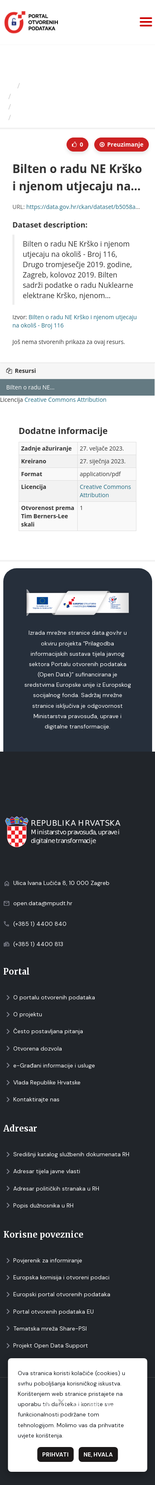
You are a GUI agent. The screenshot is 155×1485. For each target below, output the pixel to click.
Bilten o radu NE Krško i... (58, 106)
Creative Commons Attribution (65, 399)
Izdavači (38, 85)
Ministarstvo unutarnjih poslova (70, 96)
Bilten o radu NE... (30, 387)
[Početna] (9, 85)
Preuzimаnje (121, 144)
